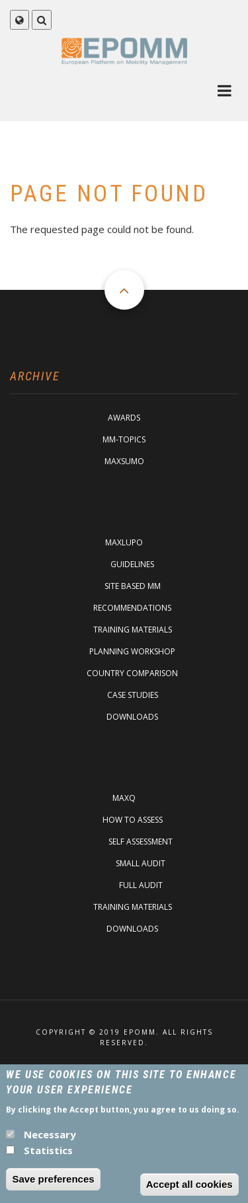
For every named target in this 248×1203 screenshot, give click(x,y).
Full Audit (141, 885)
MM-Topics (124, 439)
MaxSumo (124, 461)
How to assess (133, 819)
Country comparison (132, 673)
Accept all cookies (189, 1191)
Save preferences (53, 1186)
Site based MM (132, 586)
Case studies (132, 695)
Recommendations (132, 607)
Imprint (124, 1068)
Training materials (132, 629)
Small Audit (140, 863)
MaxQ (124, 798)
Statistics (48, 1157)
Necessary (50, 1141)
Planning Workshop (132, 651)
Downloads (132, 716)
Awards (124, 417)
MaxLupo (124, 542)
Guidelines (132, 564)
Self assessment (140, 841)
